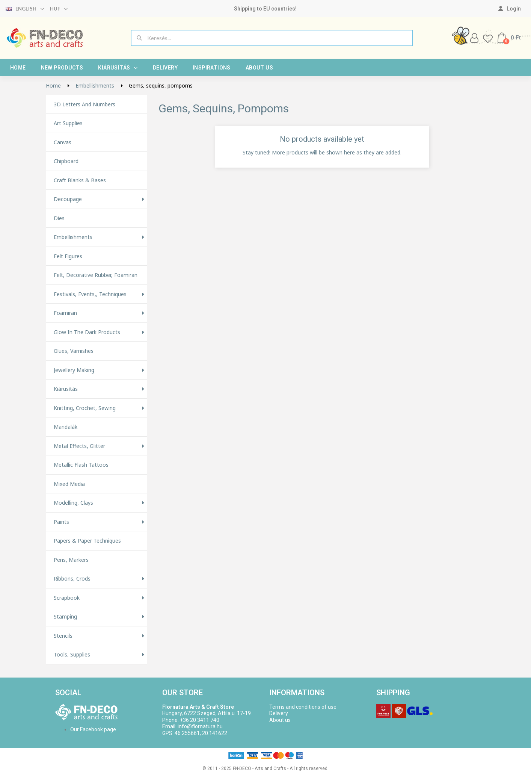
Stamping (65, 616)
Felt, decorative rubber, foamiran (95, 275)
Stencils (63, 635)
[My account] (509, 8)
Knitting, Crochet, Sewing (85, 408)
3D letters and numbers (84, 104)
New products (62, 68)
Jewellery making (74, 370)
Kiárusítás (117, 67)
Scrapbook (67, 597)
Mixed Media (69, 484)
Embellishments (73, 237)
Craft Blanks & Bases (80, 180)
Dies (59, 218)
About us (259, 68)
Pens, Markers (71, 560)
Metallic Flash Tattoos (81, 464)
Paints (61, 522)
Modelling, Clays (73, 502)
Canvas (62, 142)
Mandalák (65, 427)
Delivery (165, 68)
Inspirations (212, 68)
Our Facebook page (93, 729)
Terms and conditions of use (302, 707)
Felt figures (68, 256)
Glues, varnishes (74, 351)
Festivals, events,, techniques (90, 294)
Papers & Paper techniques (87, 540)
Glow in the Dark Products (87, 332)
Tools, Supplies (72, 654)
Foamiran (65, 313)
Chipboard (66, 161)
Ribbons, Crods (72, 578)
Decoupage (68, 199)
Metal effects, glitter (79, 446)
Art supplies (68, 123)
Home (18, 68)
